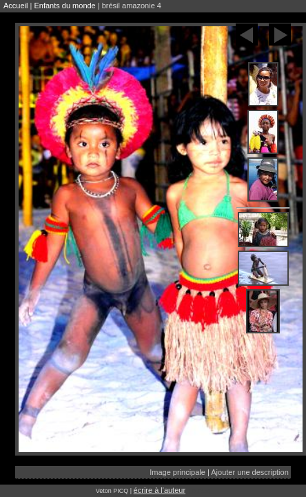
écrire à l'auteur (159, 490)
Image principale (177, 472)
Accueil (15, 5)
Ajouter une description (250, 472)
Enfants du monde (64, 5)
